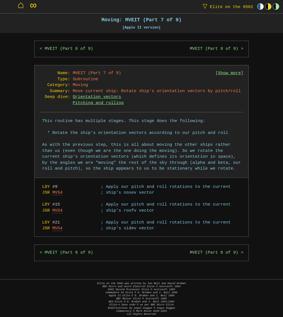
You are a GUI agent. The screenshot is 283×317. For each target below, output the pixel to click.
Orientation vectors (97, 97)
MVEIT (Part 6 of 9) (69, 49)
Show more (229, 73)
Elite (226, 6)
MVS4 (57, 193)
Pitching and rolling (98, 103)
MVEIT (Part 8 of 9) (214, 49)
